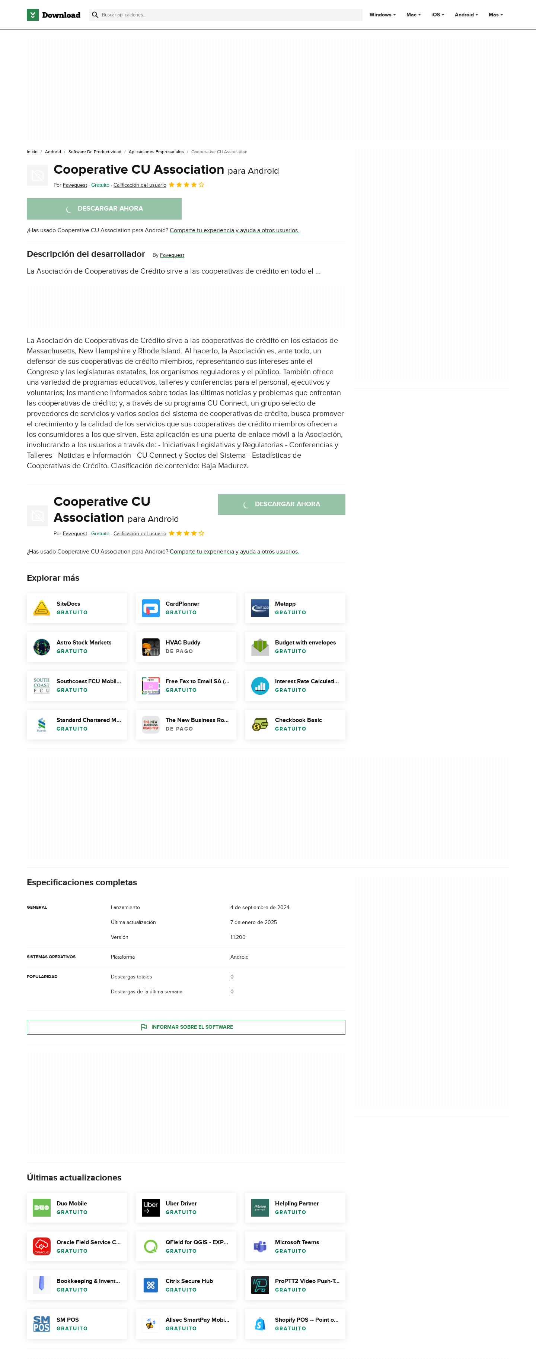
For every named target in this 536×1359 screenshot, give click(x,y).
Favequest (172, 255)
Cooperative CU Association (166, 169)
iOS (435, 15)
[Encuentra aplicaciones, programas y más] (225, 15)
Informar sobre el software (186, 1026)
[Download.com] (53, 15)
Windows (381, 15)
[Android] (53, 152)
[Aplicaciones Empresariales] (156, 152)
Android (464, 15)
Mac (411, 15)
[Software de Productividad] (94, 152)
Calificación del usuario (159, 184)
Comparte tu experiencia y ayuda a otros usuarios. (234, 230)
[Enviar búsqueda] (95, 15)
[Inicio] (32, 152)
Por (70, 185)
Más (497, 15)
